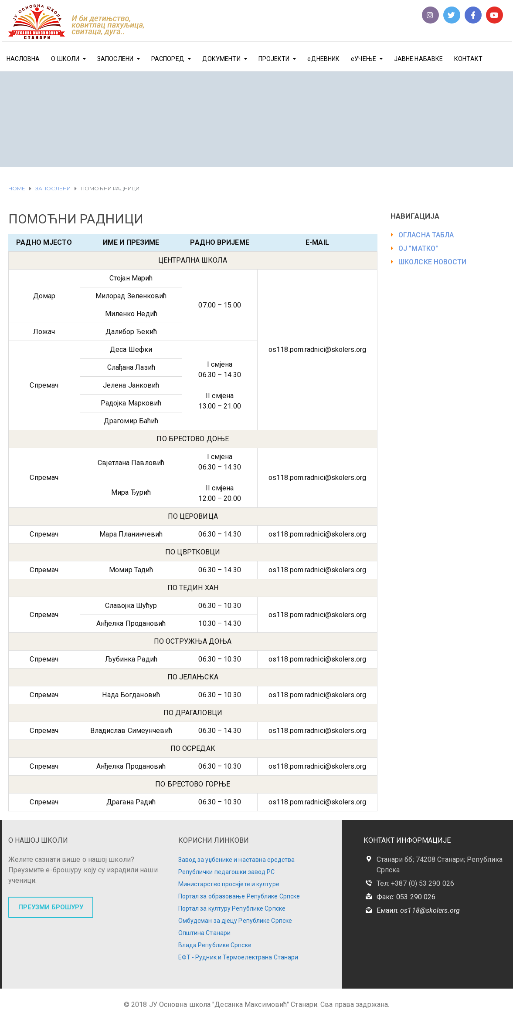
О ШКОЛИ (65, 58)
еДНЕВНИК (323, 58)
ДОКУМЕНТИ (221, 58)
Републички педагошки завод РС (226, 871)
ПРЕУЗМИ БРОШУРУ (50, 907)
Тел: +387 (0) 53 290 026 (415, 883)
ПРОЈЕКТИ (274, 58)
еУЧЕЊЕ (363, 58)
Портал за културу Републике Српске (231, 908)
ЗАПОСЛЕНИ (115, 58)
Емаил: (418, 910)
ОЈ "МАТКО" (418, 248)
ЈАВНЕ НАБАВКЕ (418, 58)
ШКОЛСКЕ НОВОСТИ (432, 262)
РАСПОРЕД (167, 58)
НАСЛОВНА (23, 58)
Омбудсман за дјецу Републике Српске (235, 920)
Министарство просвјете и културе (228, 884)
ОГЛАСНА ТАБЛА (426, 235)
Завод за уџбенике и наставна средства (236, 859)
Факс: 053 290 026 (406, 897)
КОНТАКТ (468, 58)
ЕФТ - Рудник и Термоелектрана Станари (238, 957)
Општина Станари (204, 932)
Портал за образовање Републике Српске (239, 896)
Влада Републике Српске (214, 945)
